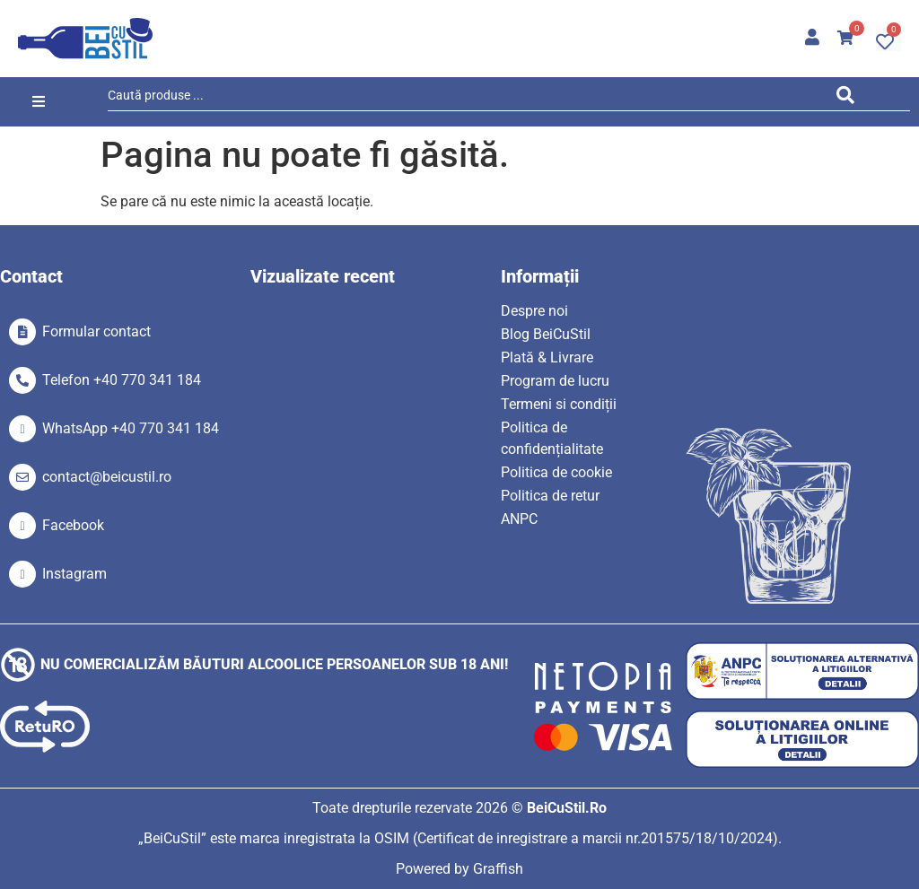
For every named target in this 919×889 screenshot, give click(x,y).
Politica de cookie (556, 472)
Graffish (498, 868)
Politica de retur (550, 495)
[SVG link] (85, 38)
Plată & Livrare (547, 357)
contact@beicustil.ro (106, 476)
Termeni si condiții (559, 404)
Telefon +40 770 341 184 (121, 379)
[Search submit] (850, 98)
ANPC (519, 518)
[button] (38, 102)
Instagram (74, 573)
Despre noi (534, 310)
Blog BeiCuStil (546, 334)
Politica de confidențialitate (552, 438)
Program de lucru (555, 380)
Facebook (73, 525)
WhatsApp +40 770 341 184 (130, 428)
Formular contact (96, 331)
